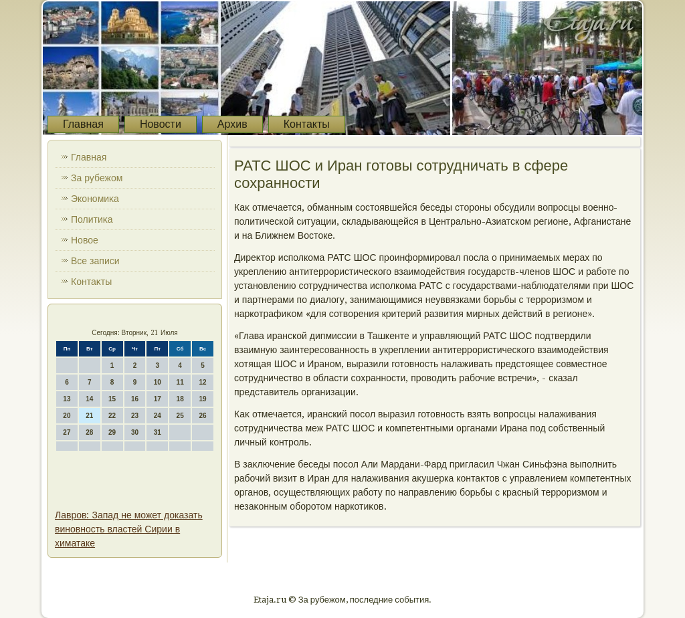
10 (157, 382)
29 (112, 432)
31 (157, 432)
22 (112, 415)
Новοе (84, 240)
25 (180, 415)
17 (157, 399)
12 (202, 382)
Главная (83, 124)
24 (157, 415)
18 (180, 399)
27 (66, 432)
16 (134, 399)
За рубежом (96, 178)
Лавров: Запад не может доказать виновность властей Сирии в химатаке (129, 529)
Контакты (307, 124)
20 (66, 415)
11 (180, 382)
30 (134, 432)
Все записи (95, 260)
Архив (232, 124)
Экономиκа (95, 198)
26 (202, 415)
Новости (160, 124)
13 (66, 399)
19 (202, 399)
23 (134, 415)
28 (89, 432)
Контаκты (91, 281)
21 (89, 415)
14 (89, 399)
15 (112, 399)
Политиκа (92, 219)
